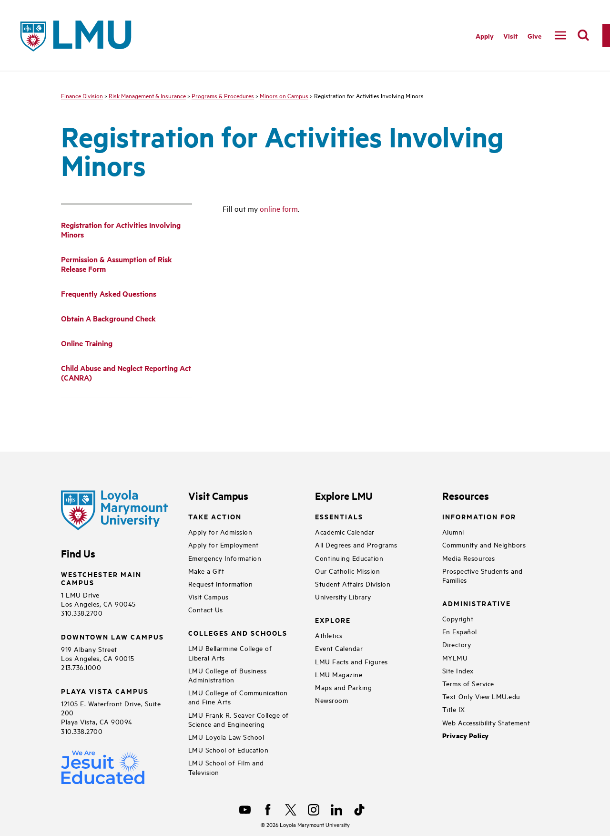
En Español (459, 631)
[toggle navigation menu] (560, 35)
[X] (290, 809)
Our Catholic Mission (347, 570)
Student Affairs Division (352, 583)
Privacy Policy (465, 735)
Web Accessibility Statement (486, 722)
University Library (343, 596)
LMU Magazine (338, 674)
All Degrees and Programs (356, 544)
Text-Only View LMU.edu (481, 696)
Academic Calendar (345, 531)
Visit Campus (208, 596)
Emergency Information (225, 557)
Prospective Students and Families (482, 575)
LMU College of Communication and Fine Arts (238, 697)
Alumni (453, 531)
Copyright (458, 618)
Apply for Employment (223, 544)
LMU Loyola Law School (226, 736)
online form (279, 208)
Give (534, 36)
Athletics (329, 635)
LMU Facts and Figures (351, 661)
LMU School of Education (228, 749)
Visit (510, 36)
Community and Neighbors (484, 544)
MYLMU (455, 657)
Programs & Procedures (223, 95)
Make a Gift (206, 570)
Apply (485, 36)
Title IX (453, 708)
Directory (456, 644)
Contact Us (205, 609)
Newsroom (331, 699)
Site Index (458, 670)
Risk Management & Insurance (147, 95)
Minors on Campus (284, 95)
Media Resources (468, 557)
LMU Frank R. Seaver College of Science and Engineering (238, 719)
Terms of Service (468, 683)
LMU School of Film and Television (226, 767)
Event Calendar (339, 647)
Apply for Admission (220, 531)
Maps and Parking (343, 687)
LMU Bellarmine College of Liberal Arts (230, 652)
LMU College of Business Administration (227, 675)
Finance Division (82, 95)
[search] (583, 35)
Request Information (220, 583)
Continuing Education (349, 557)
